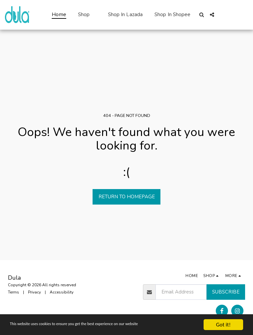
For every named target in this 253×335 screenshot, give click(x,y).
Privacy (34, 292)
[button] (202, 14)
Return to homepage (126, 196)
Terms (13, 292)
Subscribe (225, 292)
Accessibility (61, 292)
